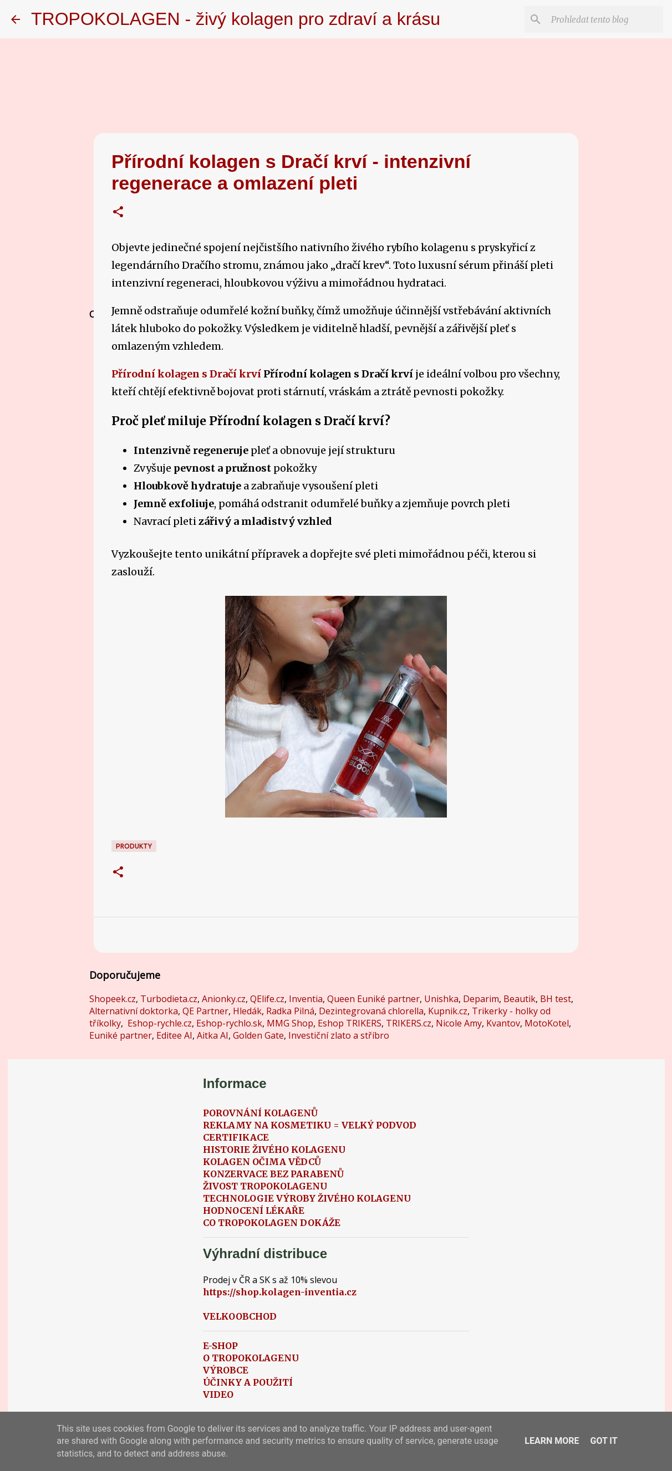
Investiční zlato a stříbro (338, 1035)
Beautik (519, 999)
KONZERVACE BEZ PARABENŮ (273, 1173)
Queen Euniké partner (373, 999)
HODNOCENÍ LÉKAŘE (253, 1210)
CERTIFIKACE (236, 1137)
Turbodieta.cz (168, 999)
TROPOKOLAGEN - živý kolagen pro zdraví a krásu (235, 19)
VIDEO (218, 1394)
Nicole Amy (459, 1023)
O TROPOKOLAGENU (251, 1357)
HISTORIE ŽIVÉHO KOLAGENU (274, 1149)
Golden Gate (258, 1035)
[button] (118, 213)
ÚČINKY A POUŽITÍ (248, 1382)
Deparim (481, 999)
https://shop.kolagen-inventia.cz (280, 1292)
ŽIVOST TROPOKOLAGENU (265, 1186)
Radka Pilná (290, 1011)
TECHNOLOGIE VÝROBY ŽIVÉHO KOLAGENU (307, 1198)
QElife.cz (267, 999)
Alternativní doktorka (133, 1011)
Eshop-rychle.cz (160, 1023)
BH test (555, 999)
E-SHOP (220, 1345)
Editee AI (174, 1035)
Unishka (441, 999)
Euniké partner (120, 1035)
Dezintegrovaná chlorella (371, 1011)
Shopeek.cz (112, 999)
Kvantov (503, 1023)
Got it (603, 1441)
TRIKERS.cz (408, 1023)
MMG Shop (290, 1023)
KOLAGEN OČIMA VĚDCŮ (262, 1161)
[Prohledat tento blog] (605, 19)
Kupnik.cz (447, 1011)
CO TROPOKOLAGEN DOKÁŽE (271, 1222)
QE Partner (205, 1011)
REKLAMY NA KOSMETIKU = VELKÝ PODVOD (309, 1125)
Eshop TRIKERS (349, 1023)
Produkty (134, 846)
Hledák (247, 1011)
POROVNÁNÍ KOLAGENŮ (260, 1112)
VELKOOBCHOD (240, 1316)
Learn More (552, 1441)
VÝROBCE (225, 1370)
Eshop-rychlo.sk (229, 1023)
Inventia (306, 999)
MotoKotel (547, 1023)
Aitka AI (212, 1035)
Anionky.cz (224, 999)
